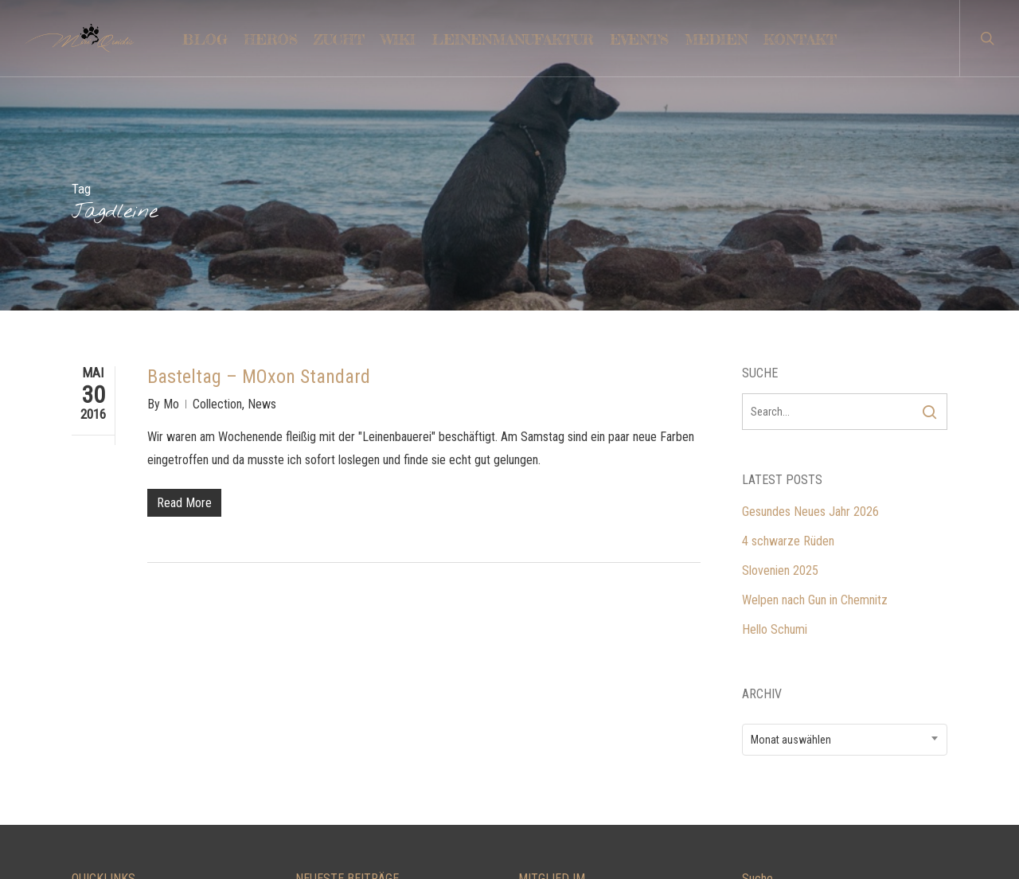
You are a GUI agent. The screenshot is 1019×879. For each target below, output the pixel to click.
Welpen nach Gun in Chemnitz (815, 386)
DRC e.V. (539, 729)
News (262, 190)
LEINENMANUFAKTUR (127, 729)
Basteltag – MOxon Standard (258, 163)
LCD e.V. (538, 700)
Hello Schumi (774, 416)
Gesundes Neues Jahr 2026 (810, 298)
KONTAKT (97, 700)
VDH (529, 759)
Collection (217, 190)
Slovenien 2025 (780, 357)
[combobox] (845, 526)
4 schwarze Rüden (788, 327)
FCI (526, 788)
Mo (171, 190)
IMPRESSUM (104, 788)
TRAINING (97, 759)
